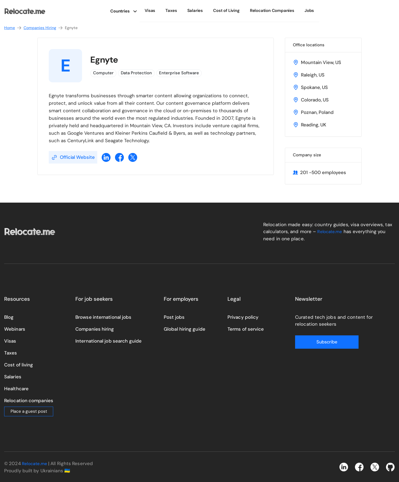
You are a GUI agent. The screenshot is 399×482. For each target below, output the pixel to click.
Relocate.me (330, 231)
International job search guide (108, 341)
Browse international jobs (103, 317)
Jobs (308, 10)
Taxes (178, 10)
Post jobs (174, 317)
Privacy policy (243, 317)
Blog (9, 317)
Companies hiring (94, 329)
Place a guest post (29, 411)
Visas (158, 10)
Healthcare (16, 388)
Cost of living (18, 364)
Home (13, 28)
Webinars (14, 329)
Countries (127, 10)
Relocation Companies (273, 10)
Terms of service (245, 329)
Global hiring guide (184, 329)
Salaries (200, 10)
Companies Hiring (43, 28)
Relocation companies (28, 400)
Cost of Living (229, 10)
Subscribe (317, 342)
